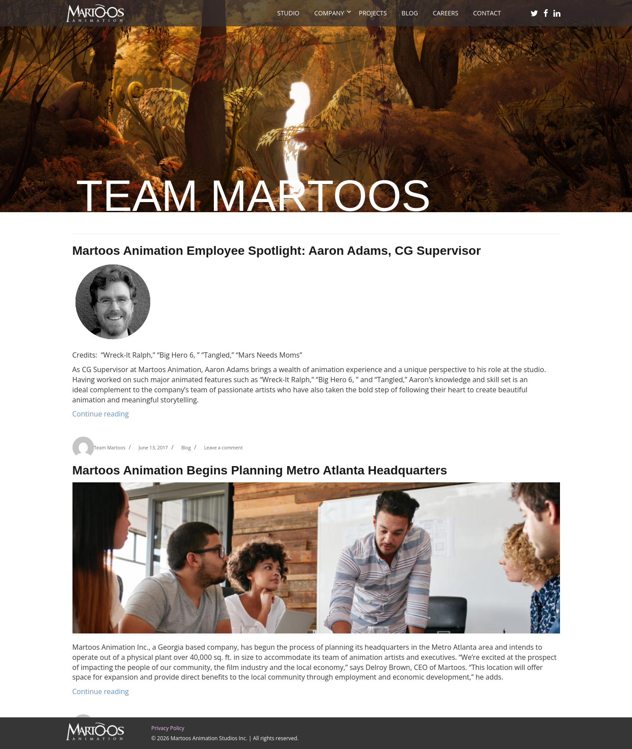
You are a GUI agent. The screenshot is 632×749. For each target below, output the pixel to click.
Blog (409, 13)
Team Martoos (110, 448)
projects (373, 13)
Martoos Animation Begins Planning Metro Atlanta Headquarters (260, 470)
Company (329, 13)
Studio (288, 13)
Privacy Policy (168, 728)
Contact (487, 13)
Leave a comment (223, 448)
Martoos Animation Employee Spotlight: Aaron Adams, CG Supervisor (276, 250)
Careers (445, 13)
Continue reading (100, 414)
